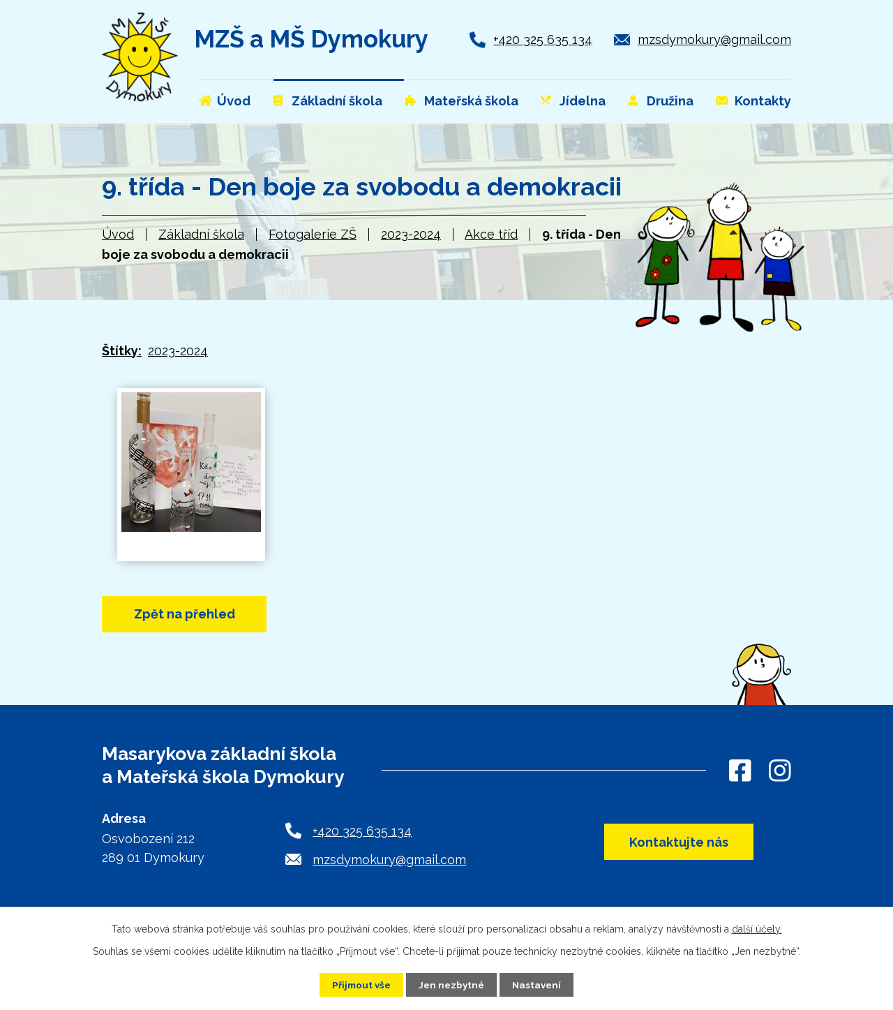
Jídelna (583, 101)
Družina (670, 101)
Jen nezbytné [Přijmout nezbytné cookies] (452, 984)
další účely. (757, 928)
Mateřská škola (471, 101)
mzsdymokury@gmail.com (714, 39)
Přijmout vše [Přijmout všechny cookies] (359, 984)
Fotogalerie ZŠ (313, 234)
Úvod (118, 234)
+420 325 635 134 (542, 39)
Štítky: (122, 350)
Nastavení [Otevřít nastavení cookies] (539, 984)
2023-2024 (411, 234)
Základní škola (201, 234)
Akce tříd (491, 234)
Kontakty (763, 101)
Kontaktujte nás (672, 845)
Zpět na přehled (193, 615)
